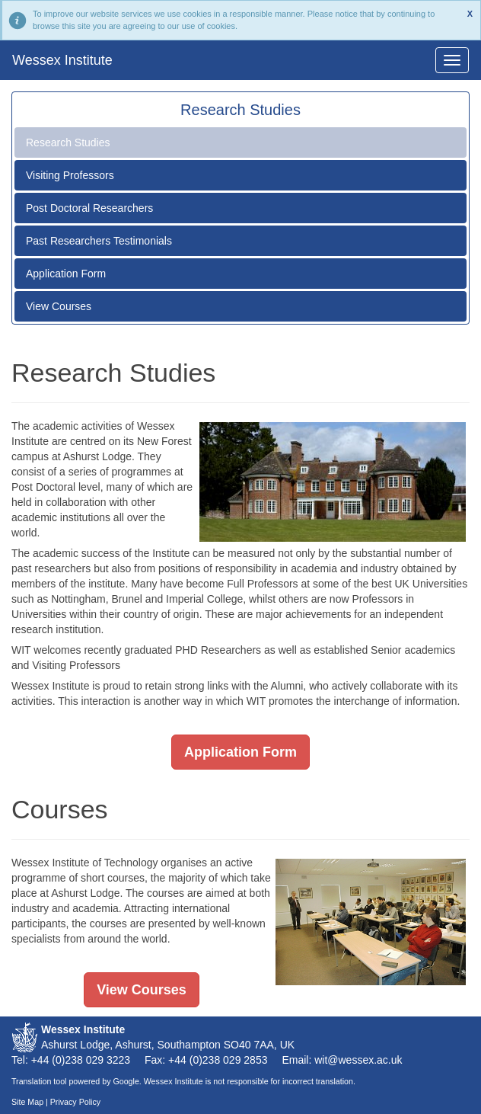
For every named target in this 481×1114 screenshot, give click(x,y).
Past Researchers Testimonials (99, 241)
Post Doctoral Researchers (89, 208)
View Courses (58, 306)
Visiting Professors (70, 175)
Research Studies (68, 142)
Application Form (66, 273)
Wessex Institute (62, 60)
